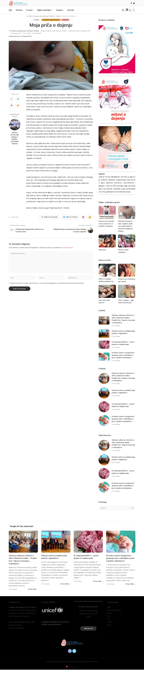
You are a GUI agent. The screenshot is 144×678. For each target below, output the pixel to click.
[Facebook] (131, 3)
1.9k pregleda (37, 33)
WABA (109, 630)
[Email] (18, 105)
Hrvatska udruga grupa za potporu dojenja (24, 31)
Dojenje (36, 20)
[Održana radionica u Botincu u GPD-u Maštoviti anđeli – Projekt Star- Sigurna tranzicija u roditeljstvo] (104, 320)
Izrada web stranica (73, 675)
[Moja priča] (107, 241)
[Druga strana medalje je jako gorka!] (126, 270)
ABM (109, 615)
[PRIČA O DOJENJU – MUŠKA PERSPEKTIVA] (107, 270)
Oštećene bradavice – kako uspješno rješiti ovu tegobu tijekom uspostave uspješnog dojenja (126, 226)
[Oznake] (126, 10)
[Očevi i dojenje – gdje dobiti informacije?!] (126, 291)
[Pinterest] (11, 105)
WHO (109, 633)
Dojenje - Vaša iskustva (51, 20)
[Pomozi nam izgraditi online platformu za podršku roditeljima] (107, 212)
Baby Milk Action (114, 618)
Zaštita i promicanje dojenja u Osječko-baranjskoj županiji (15, 138)
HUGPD (65, 20)
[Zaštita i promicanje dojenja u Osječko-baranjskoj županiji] (14, 124)
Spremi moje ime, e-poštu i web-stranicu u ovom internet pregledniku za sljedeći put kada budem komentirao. (47, 284)
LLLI (108, 627)
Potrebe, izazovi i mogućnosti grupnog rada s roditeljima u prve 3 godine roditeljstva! (119, 566)
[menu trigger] (11, 10)
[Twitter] (134, 3)
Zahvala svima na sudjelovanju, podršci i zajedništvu (121, 333)
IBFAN (109, 621)
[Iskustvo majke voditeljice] (126, 241)
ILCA (109, 624)
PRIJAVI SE (88, 637)
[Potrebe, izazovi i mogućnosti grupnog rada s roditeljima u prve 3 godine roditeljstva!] (104, 360)
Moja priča (102, 250)
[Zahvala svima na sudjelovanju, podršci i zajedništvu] (104, 335)
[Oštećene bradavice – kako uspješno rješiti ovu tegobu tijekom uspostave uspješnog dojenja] (126, 212)
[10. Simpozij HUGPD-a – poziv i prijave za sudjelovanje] (104, 347)
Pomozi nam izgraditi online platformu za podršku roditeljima (107, 223)
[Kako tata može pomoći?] (107, 291)
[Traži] (133, 10)
